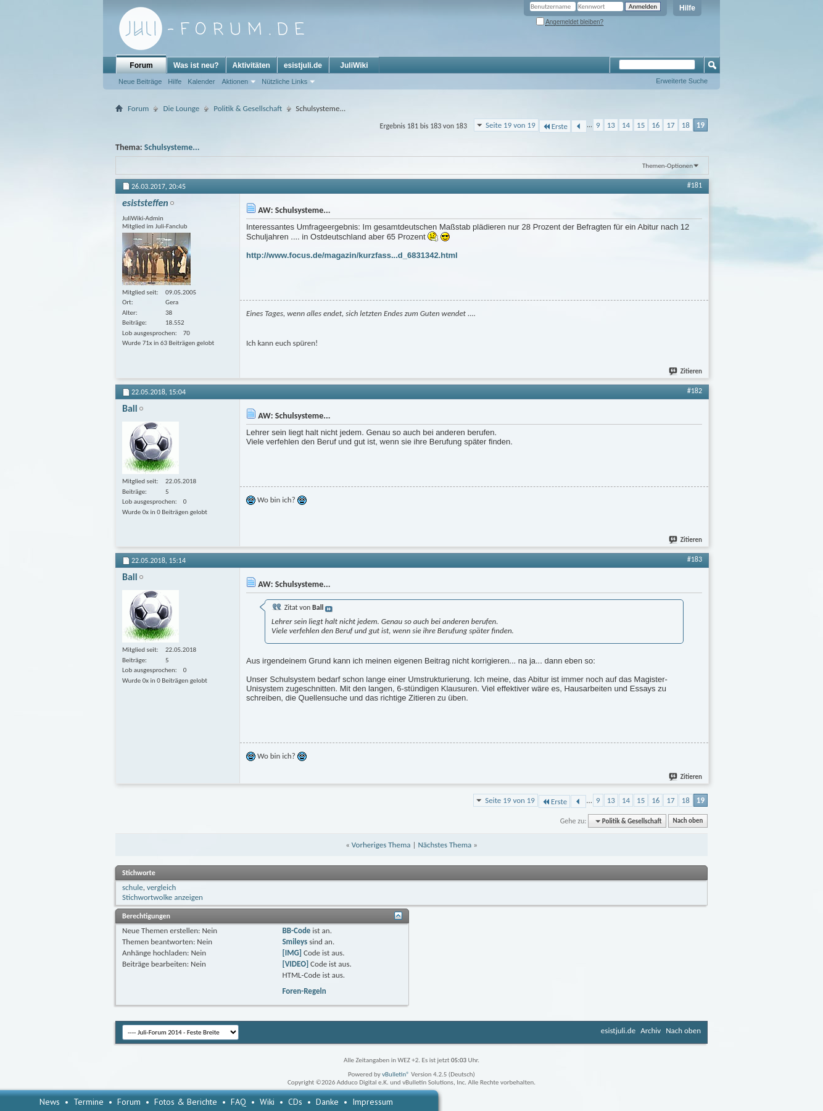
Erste (555, 126)
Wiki (267, 1101)
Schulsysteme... (172, 147)
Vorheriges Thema (381, 844)
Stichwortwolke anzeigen (162, 897)
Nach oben (687, 821)
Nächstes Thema (444, 844)
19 (701, 125)
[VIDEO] (295, 963)
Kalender (201, 81)
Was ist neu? (196, 65)
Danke (327, 1101)
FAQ (238, 1101)
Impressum (372, 1101)
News (49, 1101)
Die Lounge (181, 108)
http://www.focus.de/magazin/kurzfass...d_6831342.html (352, 255)
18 (686, 125)
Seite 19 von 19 (511, 125)
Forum (141, 65)
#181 (694, 185)
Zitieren (686, 371)
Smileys (294, 941)
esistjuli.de (303, 65)
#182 (694, 390)
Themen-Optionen (667, 166)
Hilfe (687, 8)
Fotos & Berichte (185, 1101)
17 (670, 125)
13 (611, 125)
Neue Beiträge (140, 81)
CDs (295, 1101)
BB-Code (296, 930)
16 (655, 125)
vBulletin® (396, 1074)
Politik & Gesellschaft (247, 108)
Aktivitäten (251, 65)
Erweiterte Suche (682, 81)
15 (641, 125)
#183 (694, 559)
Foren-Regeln (304, 991)
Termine (88, 1101)
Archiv (650, 1030)
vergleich (161, 887)
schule (132, 887)
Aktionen (234, 81)
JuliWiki (354, 65)
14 (626, 125)
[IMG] (292, 952)
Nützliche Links (284, 81)
